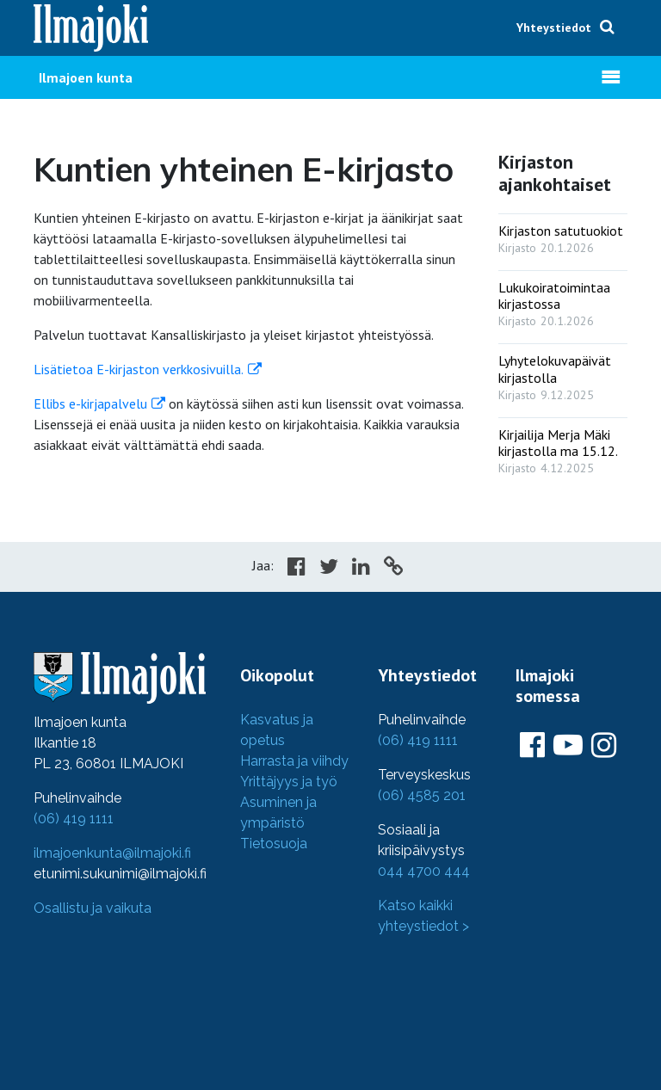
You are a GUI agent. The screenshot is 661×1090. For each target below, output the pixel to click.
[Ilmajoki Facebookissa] (532, 745)
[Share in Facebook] (296, 568)
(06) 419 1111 (74, 818)
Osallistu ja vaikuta (92, 908)
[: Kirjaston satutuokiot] (562, 235)
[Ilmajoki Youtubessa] (568, 745)
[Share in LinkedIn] (361, 568)
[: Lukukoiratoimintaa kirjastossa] (562, 300)
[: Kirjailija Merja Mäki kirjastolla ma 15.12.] (562, 447)
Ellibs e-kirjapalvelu (90, 403)
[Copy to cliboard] (393, 568)
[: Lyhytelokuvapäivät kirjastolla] (562, 373)
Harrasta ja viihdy (294, 761)
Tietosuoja (273, 843)
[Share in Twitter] (328, 568)
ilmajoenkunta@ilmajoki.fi (112, 853)
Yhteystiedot (553, 27)
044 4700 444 (424, 871)
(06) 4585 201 (422, 795)
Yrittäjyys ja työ (288, 781)
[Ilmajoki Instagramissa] (604, 745)
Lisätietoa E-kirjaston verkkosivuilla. (139, 369)
